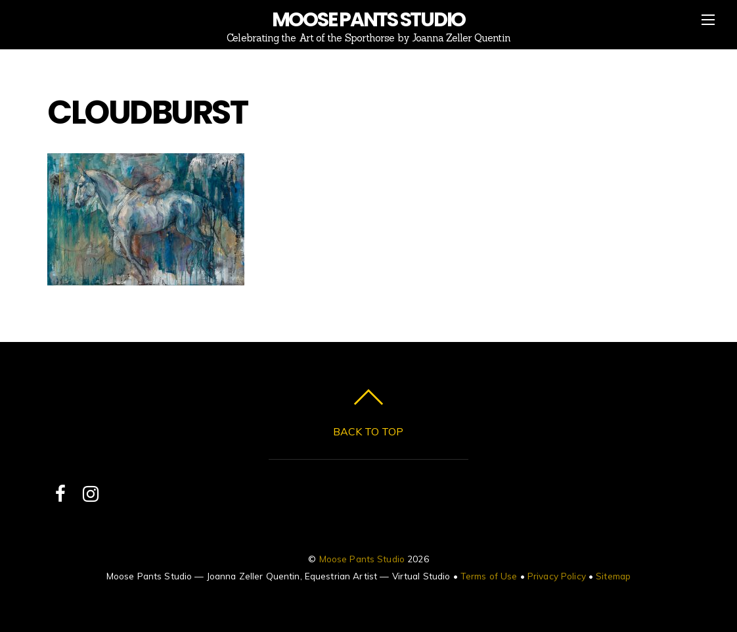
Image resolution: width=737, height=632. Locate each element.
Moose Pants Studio (362, 558)
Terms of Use (489, 575)
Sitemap (613, 575)
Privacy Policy (556, 575)
